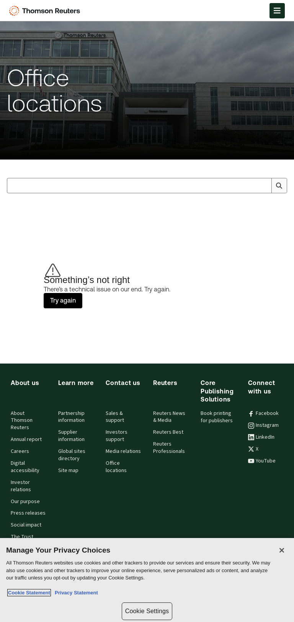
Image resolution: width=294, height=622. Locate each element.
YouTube (262, 460)
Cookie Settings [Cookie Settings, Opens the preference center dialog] (147, 611)
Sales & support (115, 417)
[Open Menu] (277, 10)
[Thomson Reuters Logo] (46, 11)
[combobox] (147, 185)
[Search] (279, 185)
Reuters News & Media (169, 417)
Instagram (263, 425)
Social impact (26, 525)
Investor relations (21, 486)
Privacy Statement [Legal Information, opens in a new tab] (75, 593)
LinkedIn (261, 437)
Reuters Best (168, 432)
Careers (20, 451)
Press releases (28, 513)
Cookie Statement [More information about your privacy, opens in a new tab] (29, 593)
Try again (63, 300)
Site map (68, 470)
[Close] (281, 550)
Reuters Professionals (169, 448)
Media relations (123, 451)
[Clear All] (264, 185)
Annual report (26, 439)
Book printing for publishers (217, 417)
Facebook (263, 413)
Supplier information (71, 436)
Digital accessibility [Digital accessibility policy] (25, 467)
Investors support (116, 436)
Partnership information (71, 417)
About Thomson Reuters (22, 420)
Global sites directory (71, 455)
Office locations (116, 467)
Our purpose (25, 501)
